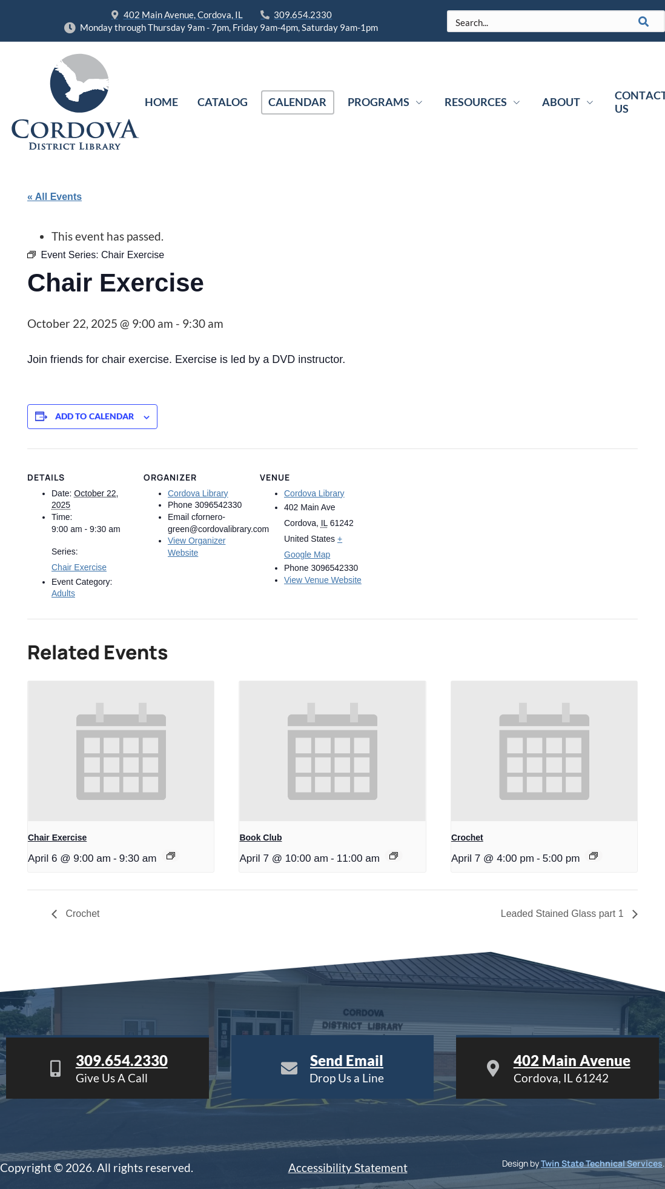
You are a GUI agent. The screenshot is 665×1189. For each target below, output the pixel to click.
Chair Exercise (79, 567)
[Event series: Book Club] (393, 855)
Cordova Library (198, 493)
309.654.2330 (122, 1060)
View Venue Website (323, 580)
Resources (484, 101)
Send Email (346, 1060)
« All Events (54, 197)
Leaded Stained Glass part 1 (563, 913)
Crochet (467, 837)
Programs (386, 101)
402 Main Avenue (572, 1060)
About (569, 101)
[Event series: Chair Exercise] (171, 855)
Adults (63, 593)
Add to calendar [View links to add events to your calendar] (94, 416)
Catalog (222, 101)
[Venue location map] (440, 532)
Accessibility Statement (348, 1167)
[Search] (644, 21)
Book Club (260, 837)
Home (161, 101)
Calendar (297, 101)
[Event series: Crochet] (593, 855)
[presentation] (121, 751)
